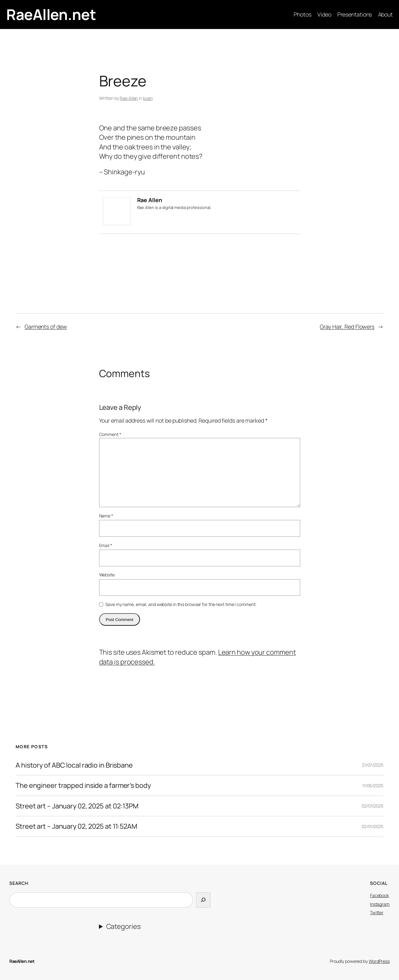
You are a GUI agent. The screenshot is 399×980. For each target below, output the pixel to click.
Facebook (379, 895)
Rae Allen (129, 98)
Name (106, 516)
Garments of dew (46, 326)
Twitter (376, 912)
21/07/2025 (372, 765)
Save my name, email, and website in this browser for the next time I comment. (180, 604)
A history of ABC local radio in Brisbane (74, 765)
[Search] (203, 899)
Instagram (380, 904)
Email (105, 545)
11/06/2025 (372, 785)
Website (107, 575)
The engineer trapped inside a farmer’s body (83, 785)
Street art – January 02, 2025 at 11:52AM (76, 826)
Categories (123, 926)
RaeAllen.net (51, 14)
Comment (110, 434)
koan (148, 98)
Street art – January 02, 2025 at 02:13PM (77, 806)
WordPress (379, 961)
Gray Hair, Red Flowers (347, 326)
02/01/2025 (372, 806)
